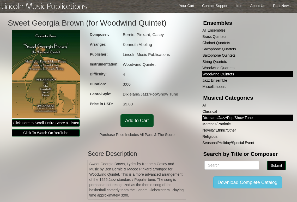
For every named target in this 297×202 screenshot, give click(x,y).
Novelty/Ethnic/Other (219, 130)
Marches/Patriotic (216, 124)
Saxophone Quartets (219, 49)
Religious (209, 136)
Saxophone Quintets (218, 55)
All (204, 105)
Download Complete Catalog (247, 182)
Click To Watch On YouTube (45, 133)
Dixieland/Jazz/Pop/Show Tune (227, 118)
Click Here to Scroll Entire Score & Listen (46, 123)
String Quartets (214, 62)
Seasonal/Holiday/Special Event (228, 143)
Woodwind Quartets (218, 68)
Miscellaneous (214, 87)
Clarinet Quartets (216, 43)
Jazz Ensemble (214, 80)
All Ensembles (214, 30)
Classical (209, 111)
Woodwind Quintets (218, 74)
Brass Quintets (214, 36)
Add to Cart (137, 120)
